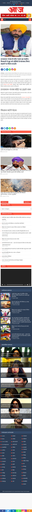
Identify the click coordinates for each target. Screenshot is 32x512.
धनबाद (13, 438)
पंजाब (13, 450)
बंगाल (13, 461)
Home (4, 2)
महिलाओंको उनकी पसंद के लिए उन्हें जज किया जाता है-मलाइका (12, 374)
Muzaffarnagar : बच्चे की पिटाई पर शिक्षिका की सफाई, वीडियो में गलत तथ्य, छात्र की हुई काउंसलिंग (28, 202)
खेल (3, 470)
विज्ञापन (24, 472)
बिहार (13, 470)
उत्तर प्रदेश (4, 458)
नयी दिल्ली (14, 444)
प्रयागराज (14, 458)
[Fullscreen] (29, 284)
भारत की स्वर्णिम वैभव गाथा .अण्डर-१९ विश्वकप (11, 252)
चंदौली (24, 452)
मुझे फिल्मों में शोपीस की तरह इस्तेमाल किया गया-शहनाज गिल (12, 364)
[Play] (2, 284)
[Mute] (27, 284)
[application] (16, 277)
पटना (13, 453)
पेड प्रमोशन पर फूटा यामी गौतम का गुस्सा (8, 353)
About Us (9, 2)
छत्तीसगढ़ (4, 478)
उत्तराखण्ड (4, 461)
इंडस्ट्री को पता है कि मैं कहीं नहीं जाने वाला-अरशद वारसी (11, 425)
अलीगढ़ (3, 450)
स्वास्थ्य (24, 484)
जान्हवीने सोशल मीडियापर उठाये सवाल (8, 404)
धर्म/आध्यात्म (15, 441)
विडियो (24, 475)
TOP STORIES (5, 441)
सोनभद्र (24, 469)
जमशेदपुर (4, 481)
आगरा (3, 453)
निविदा (13, 447)
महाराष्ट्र (14, 478)
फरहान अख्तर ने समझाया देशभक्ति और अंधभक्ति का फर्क (11, 415)
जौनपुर (24, 455)
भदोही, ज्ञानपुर (26, 460)
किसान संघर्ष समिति (8, 84)
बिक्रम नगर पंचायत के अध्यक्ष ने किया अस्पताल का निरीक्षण (14, 227)
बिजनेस (14, 467)
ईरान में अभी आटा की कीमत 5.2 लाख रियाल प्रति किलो (13, 223)
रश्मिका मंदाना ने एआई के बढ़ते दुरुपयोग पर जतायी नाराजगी (12, 384)
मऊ (24, 463)
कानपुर (3, 467)
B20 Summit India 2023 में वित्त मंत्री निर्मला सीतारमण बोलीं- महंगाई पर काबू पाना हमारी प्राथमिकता (5, 202)
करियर (3, 464)
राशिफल (25, 438)
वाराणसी (24, 447)
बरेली (13, 464)
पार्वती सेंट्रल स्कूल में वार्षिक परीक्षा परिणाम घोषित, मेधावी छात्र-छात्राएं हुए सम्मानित (16, 218)
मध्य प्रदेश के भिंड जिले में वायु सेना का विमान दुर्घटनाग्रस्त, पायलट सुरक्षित (13, 193)
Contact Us (22, 2)
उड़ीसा (3, 455)
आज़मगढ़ (25, 449)
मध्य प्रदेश (14, 472)
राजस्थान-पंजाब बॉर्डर (26, 97)
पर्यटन (13, 455)
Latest (3, 436)
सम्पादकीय (25, 478)
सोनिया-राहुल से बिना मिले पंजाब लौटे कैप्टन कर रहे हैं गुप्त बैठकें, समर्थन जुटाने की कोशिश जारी (16, 171)
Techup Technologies (24, 491)
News (3, 438)
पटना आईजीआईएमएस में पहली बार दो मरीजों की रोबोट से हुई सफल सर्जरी (16, 248)
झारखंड (13, 436)
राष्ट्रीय (24, 441)
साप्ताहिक (25, 481)
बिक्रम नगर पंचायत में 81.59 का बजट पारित (10, 239)
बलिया (24, 458)
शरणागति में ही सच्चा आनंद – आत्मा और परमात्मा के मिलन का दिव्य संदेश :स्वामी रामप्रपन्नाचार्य (16, 244)
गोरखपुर (3, 475)
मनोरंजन (14, 475)
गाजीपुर (3, 472)
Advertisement (15, 2)
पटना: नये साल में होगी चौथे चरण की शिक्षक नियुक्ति (12, 260)
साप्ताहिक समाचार (7, 345)
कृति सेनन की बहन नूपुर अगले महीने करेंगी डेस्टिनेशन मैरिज (12, 394)
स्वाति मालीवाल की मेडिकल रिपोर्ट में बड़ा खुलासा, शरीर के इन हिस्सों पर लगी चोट (14, 149)
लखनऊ (24, 444)
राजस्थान (25, 436)
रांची (13, 481)
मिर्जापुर (24, 466)
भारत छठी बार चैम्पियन (6, 256)
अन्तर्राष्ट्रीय (4, 447)
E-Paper (27, 2)
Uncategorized (5, 444)
